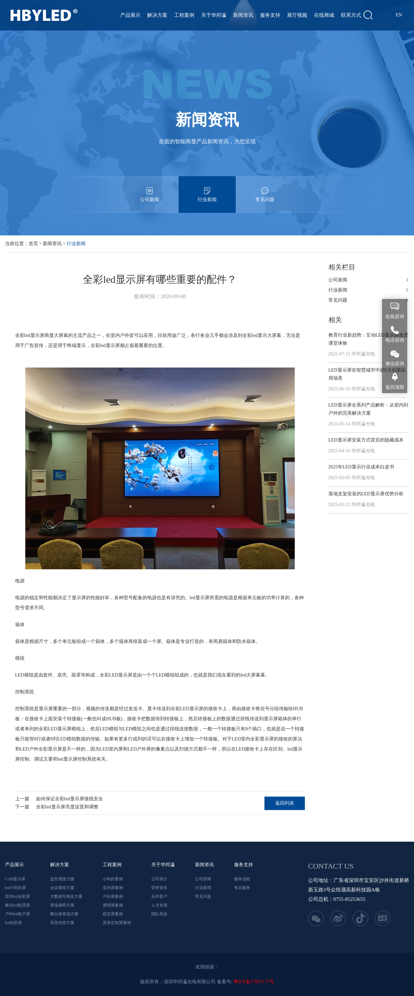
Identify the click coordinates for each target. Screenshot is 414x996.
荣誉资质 (159, 887)
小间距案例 (113, 879)
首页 (33, 243)
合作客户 (159, 896)
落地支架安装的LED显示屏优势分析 (366, 493)
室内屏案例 (113, 887)
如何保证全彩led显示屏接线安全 (69, 798)
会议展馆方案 (62, 887)
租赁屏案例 (113, 914)
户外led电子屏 (17, 914)
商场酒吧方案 (62, 905)
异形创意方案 (62, 922)
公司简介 (159, 879)
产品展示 (130, 15)
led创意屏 (13, 922)
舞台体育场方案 (64, 914)
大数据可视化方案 (66, 896)
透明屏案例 (113, 905)
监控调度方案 (62, 879)
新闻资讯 (243, 15)
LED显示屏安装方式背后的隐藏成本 (366, 440)
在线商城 (324, 15)
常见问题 (264, 189)
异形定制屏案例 (117, 922)
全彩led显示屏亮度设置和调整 (67, 806)
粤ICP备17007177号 (253, 981)
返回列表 (284, 803)
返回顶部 (394, 387)
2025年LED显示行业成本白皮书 (361, 466)
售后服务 (242, 887)
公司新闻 (149, 189)
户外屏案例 (113, 896)
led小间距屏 (15, 887)
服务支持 (270, 15)
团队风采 (159, 914)
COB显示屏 (15, 879)
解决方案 (157, 15)
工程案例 (184, 15)
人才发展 (159, 905)
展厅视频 (297, 15)
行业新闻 (207, 189)
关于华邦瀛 (213, 15)
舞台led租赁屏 (17, 905)
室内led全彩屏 (17, 896)
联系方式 (351, 15)
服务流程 (242, 879)
